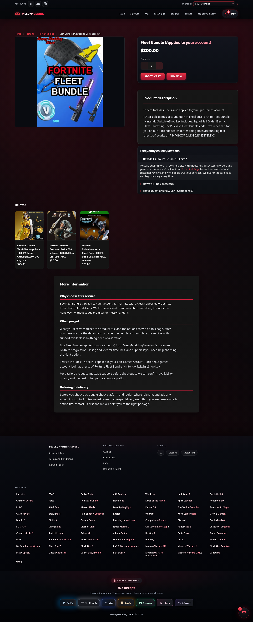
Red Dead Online (89, 500)
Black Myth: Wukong (124, 520)
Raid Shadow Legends (92, 513)
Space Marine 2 (121, 526)
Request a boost (207, 14)
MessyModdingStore (121, 614)
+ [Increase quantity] (159, 65)
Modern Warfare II (187, 546)
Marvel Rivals (88, 507)
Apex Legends (185, 500)
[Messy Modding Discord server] (38, 4)
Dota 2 (181, 539)
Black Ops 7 (55, 546)
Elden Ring (118, 500)
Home (122, 14)
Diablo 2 (20, 520)
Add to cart (152, 76)
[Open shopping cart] (230, 14)
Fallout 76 (150, 507)
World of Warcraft (90, 539)
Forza (51, 500)
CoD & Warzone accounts (126, 546)
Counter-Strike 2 (25, 533)
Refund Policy (56, 464)
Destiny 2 (150, 533)
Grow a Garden (218, 513)
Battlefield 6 (216, 494)
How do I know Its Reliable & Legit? (165, 158)
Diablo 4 (53, 520)
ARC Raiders (119, 494)
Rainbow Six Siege (219, 507)
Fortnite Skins (46, 34)
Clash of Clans (88, 526)
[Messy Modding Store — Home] (29, 14)
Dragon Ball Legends (124, 539)
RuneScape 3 (184, 526)
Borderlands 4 (217, 520)
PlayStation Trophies (188, 507)
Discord (173, 452)
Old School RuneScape (157, 526)
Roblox (116, 513)
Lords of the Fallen (155, 500)
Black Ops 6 (87, 546)
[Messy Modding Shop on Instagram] (45, 4)
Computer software (155, 520)
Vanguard (215, 552)
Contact (134, 14)
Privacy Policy (56, 453)
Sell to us (159, 14)
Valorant (149, 513)
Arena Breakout (218, 533)
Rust (18, 539)
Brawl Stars (55, 513)
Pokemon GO (217, 500)
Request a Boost (112, 468)
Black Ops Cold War (220, 546)
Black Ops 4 (119, 552)
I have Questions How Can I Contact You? (168, 190)
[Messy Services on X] (31, 4)
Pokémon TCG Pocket (60, 539)
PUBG (19, 507)
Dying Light (55, 526)
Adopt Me (86, 533)
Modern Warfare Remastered (154, 554)
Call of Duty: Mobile (91, 552)
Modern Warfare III (155, 546)
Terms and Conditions (61, 458)
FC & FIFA (21, 526)
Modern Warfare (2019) (190, 552)
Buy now (176, 76)
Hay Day (149, 539)
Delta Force (184, 533)
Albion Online (120, 533)
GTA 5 (52, 494)
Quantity (145, 59)
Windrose (150, 494)
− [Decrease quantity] (144, 65)
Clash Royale (23, 513)
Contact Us (109, 457)
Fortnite (30, 34)
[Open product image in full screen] (69, 82)
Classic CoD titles (57, 552)
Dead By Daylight (122, 507)
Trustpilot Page (190, 169)
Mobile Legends (218, 539)
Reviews (175, 14)
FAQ (147, 14)
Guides (188, 14)
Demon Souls (88, 520)
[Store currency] (214, 3)
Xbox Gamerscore (187, 513)
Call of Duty (87, 494)
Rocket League (56, 533)
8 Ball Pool (54, 507)
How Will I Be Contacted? (158, 183)
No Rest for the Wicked (28, 546)
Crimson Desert (24, 500)
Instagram (189, 452)
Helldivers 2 (184, 494)
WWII (19, 562)
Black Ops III (23, 552)
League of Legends (220, 526)
